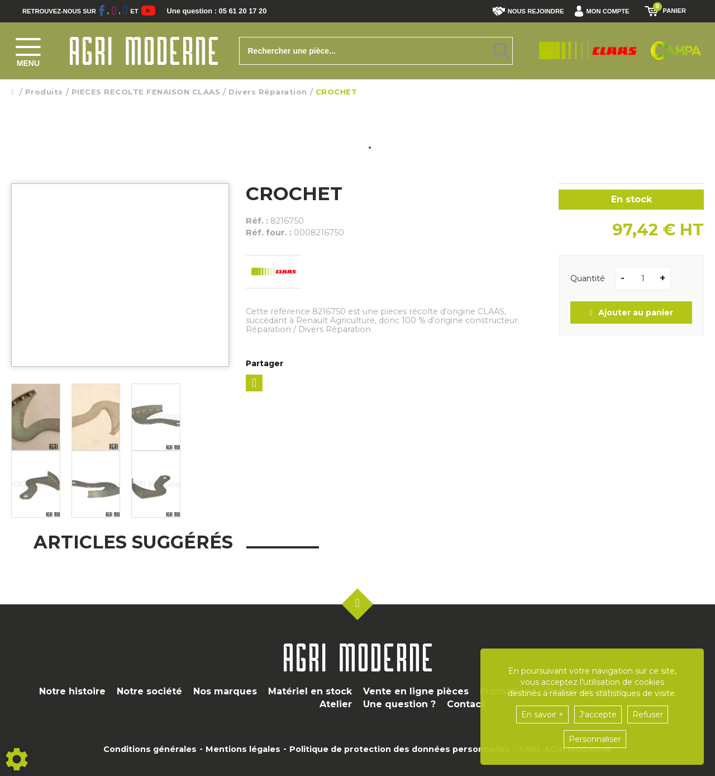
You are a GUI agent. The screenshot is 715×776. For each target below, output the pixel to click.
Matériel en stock (310, 691)
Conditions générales (150, 749)
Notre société (149, 691)
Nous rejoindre (528, 11)
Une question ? (399, 704)
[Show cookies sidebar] (17, 759)
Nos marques (225, 691)
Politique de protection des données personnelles (399, 749)
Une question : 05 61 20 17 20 (229, 11)
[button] (604, 11)
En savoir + (542, 714)
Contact (466, 704)
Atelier (336, 704)
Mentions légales (243, 749)
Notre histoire (72, 691)
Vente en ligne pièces (416, 691)
